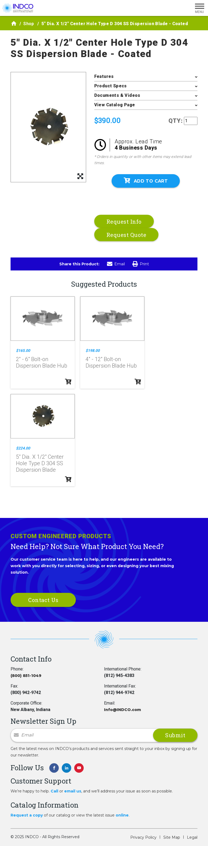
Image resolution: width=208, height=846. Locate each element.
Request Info (124, 221)
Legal (192, 837)
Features (104, 76)
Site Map (171, 837)
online (122, 815)
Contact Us (43, 599)
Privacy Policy (143, 837)
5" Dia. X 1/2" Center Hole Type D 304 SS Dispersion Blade (40, 463)
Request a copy (27, 815)
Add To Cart (146, 181)
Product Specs (110, 85)
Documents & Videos (117, 95)
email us (72, 791)
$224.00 (23, 448)
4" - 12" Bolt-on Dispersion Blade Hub (111, 362)
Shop (28, 23)
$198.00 (93, 350)
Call (54, 791)
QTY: (175, 120)
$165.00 (23, 350)
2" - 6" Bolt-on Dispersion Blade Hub (41, 362)
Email (116, 264)
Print (140, 264)
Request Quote (126, 234)
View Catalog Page (114, 104)
